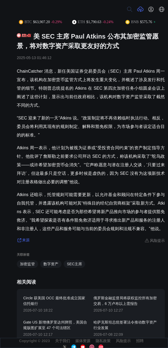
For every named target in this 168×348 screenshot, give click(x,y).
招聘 (140, 341)
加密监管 (27, 264)
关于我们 (62, 341)
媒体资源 (82, 341)
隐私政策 (103, 341)
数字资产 (50, 264)
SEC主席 (74, 264)
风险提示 (123, 341)
